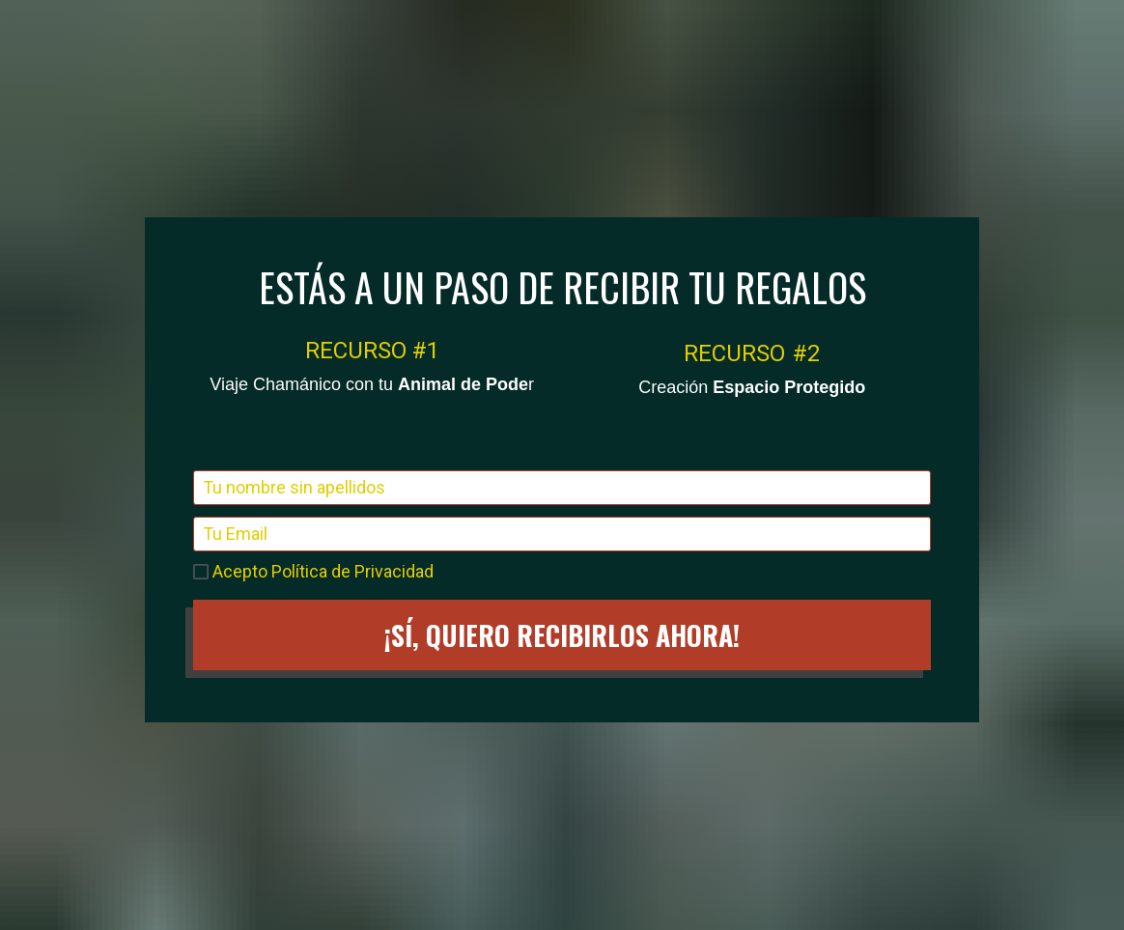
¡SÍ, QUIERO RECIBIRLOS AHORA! (562, 577)
